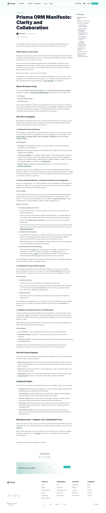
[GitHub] (18, 495)
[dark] (95, 504)
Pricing (30, 3)
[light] (93, 504)
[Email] (54, 467)
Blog (51, 3)
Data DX (90, 490)
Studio (43, 487)
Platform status (46, 498)
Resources (38, 3)
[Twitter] (12, 495)
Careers (89, 493)
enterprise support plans (24, 166)
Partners (74, 490)
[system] (97, 504)
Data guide (60, 493)
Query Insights (45, 490)
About (89, 485)
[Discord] (84, 3)
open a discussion (49, 80)
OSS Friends (75, 495)
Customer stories (61, 490)
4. (35, 310)
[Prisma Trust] (44, 504)
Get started (95, 3)
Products (22, 3)
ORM (43, 485)
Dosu (40, 246)
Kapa (36, 253)
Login (88, 3)
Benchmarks (61, 495)
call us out (19, 427)
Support (74, 487)
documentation (46, 161)
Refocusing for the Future (27, 52)
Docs (45, 3)
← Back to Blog (20, 12)
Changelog (45, 495)
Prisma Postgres (20, 136)
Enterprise (75, 493)
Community (75, 485)
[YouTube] (15, 495)
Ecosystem (60, 487)
